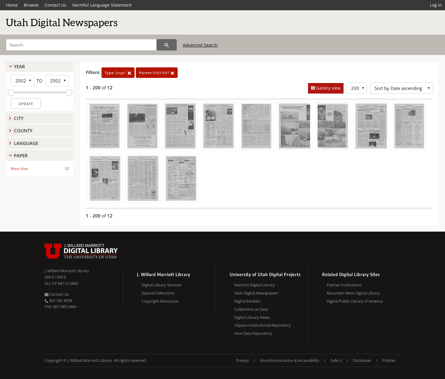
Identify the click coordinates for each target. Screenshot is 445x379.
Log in (436, 5)
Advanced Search (200, 45)
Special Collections (158, 293)
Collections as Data (251, 309)
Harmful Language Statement (102, 5)
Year (19, 66)
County (23, 131)
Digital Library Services (162, 285)
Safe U (336, 360)
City (18, 118)
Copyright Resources (160, 301)
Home (12, 5)
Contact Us (55, 5)
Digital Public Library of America (355, 301)
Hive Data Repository (253, 333)
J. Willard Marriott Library (67, 270)
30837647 (156, 72)
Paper (21, 156)
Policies (389, 360)
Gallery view (328, 88)
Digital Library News (252, 317)
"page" (118, 72)
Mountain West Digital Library (353, 293)
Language (26, 143)
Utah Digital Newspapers (256, 293)
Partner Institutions (344, 285)
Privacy (242, 360)
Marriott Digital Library (254, 285)
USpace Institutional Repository (262, 325)
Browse (31, 5)
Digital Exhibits (247, 301)
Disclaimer (362, 360)
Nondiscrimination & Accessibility (289, 360)
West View (19, 168)
